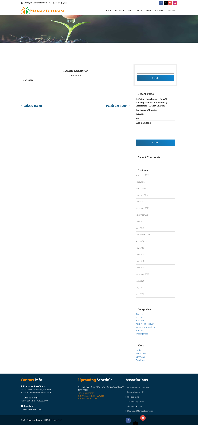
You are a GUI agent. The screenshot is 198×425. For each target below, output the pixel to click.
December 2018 (142, 274)
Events (130, 10)
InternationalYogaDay (145, 324)
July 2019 (140, 261)
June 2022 (140, 182)
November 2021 (142, 215)
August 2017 (141, 281)
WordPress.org (142, 360)
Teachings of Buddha (146, 110)
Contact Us (171, 10)
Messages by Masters (145, 327)
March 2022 (141, 188)
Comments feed (142, 357)
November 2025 (142, 175)
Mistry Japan (31, 105)
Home (108, 10)
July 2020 (140, 248)
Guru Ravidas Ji (143, 122)
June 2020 (140, 254)
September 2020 (143, 235)
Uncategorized (142, 334)
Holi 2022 (140, 320)
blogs (139, 10)
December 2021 (142, 208)
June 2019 (140, 268)
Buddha (139, 317)
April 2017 (140, 294)
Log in (138, 350)
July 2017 (140, 287)
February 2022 (142, 195)
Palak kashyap (75, 71)
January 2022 (141, 202)
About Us (118, 10)
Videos (148, 10)
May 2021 (140, 228)
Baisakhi (140, 114)
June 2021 (140, 221)
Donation (159, 10)
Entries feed (141, 353)
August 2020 (141, 241)
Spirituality (140, 330)
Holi (137, 118)
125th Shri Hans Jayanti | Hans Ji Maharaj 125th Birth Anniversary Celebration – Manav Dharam (152, 102)
